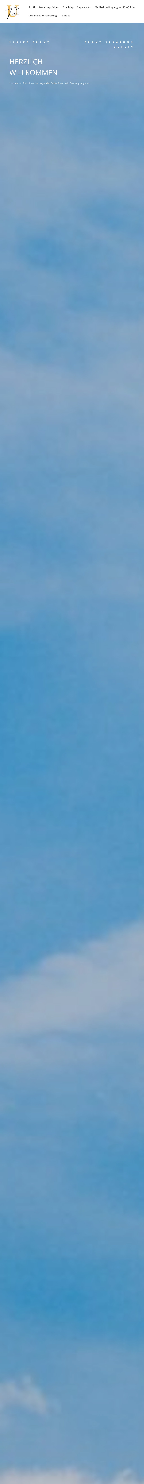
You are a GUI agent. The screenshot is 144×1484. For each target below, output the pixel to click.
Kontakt (65, 16)
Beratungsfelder (49, 7)
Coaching (67, 7)
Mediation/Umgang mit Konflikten (115, 7)
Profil (32, 7)
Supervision (84, 7)
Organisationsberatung (43, 16)
